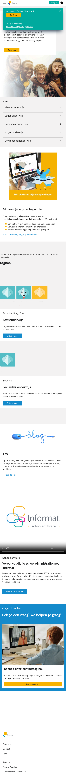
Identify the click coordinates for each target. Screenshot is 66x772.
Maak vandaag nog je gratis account (21, 234)
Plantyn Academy (10, 767)
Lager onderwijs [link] (33, 115)
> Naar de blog (9, 475)
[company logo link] (12, 3)
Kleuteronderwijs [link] (33, 107)
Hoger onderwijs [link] (33, 132)
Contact (6, 749)
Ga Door (14, 15)
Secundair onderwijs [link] (33, 124)
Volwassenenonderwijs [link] (33, 140)
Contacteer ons (33, 684)
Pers (5, 753)
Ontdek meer (12, 336)
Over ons (12, 50)
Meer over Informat (14, 591)
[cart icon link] (61, 3)
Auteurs (6, 762)
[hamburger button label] (4, 3)
